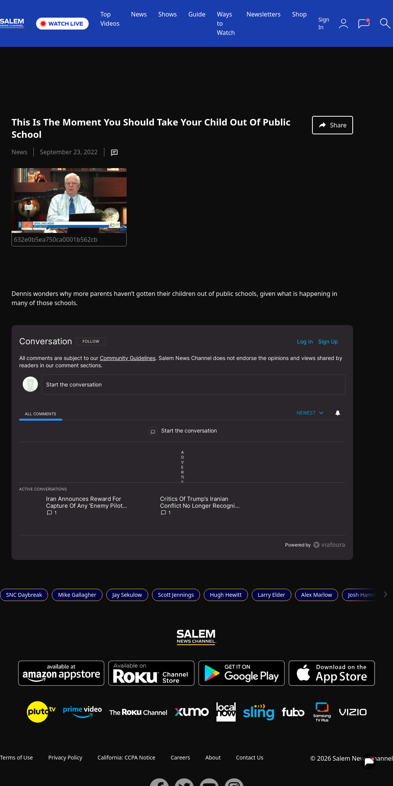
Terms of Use (16, 757)
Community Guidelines (127, 358)
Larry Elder (271, 594)
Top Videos (109, 19)
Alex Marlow (316, 594)
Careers (180, 757)
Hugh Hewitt (226, 594)
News (139, 14)
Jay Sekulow (127, 594)
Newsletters (263, 14)
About (213, 757)
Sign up (328, 341)
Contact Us (249, 757)
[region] (182, 442)
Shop (299, 14)
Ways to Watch (226, 23)
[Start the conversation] (190, 384)
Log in (305, 341)
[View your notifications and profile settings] (337, 413)
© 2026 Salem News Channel (351, 758)
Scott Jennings (176, 594)
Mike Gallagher (77, 594)
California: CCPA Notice (126, 757)
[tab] (40, 413)
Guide (197, 14)
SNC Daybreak (24, 594)
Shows (167, 14)
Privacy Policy (65, 757)
